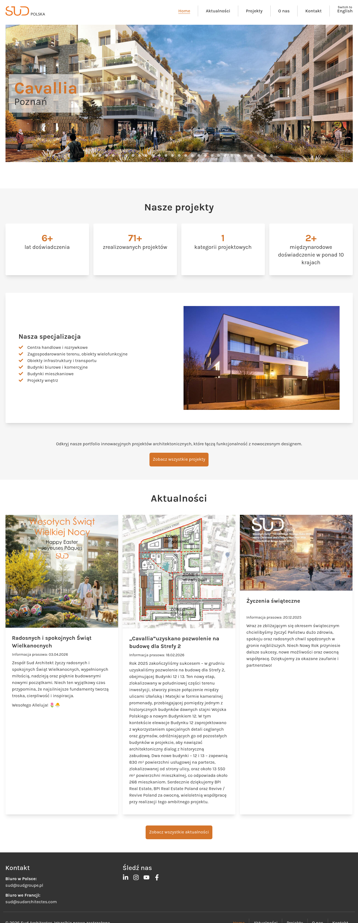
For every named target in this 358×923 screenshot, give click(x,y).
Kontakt (313, 10)
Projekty (254, 10)
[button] (87, 155)
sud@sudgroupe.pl (24, 885)
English (345, 10)
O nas (284, 10)
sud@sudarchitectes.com (31, 901)
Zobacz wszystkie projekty (179, 459)
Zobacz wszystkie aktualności (179, 832)
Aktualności (218, 10)
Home (184, 10)
